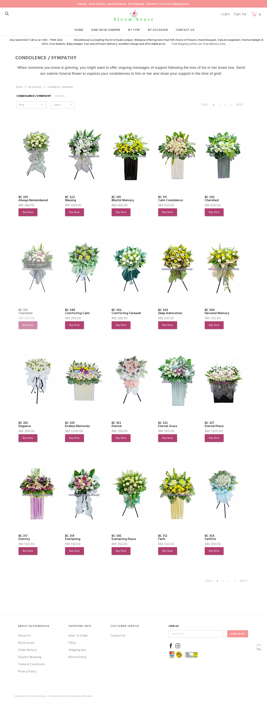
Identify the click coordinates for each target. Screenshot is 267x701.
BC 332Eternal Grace (167, 424)
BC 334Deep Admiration (170, 311)
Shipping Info (78, 650)
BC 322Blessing (70, 198)
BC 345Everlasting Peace (124, 537)
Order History (27, 650)
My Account (26, 643)
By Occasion (158, 30)
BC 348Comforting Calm (77, 311)
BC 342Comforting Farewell (126, 311)
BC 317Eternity (24, 537)
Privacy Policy (27, 671)
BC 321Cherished (25, 311)
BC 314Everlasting (72, 537)
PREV (205, 105)
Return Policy (78, 657)
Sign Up (240, 14)
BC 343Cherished (212, 198)
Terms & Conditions (31, 664)
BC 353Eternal (117, 424)
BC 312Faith (162, 537)
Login (225, 14)
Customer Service (124, 626)
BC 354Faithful (210, 537)
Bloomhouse (40, 696)
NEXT (240, 105)
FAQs (72, 643)
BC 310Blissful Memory (123, 198)
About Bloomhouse (34, 626)
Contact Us (185, 30)
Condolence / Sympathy (60, 87)
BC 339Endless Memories (77, 424)
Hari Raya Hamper (105, 30)
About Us (24, 635)
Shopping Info (80, 626)
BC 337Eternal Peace (214, 424)
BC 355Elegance (25, 424)
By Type (134, 30)
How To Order (78, 635)
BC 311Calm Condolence (170, 198)
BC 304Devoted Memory (217, 311)
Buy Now (28, 212)
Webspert (87, 696)
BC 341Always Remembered (33, 198)
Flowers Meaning (29, 657)
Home (79, 30)
